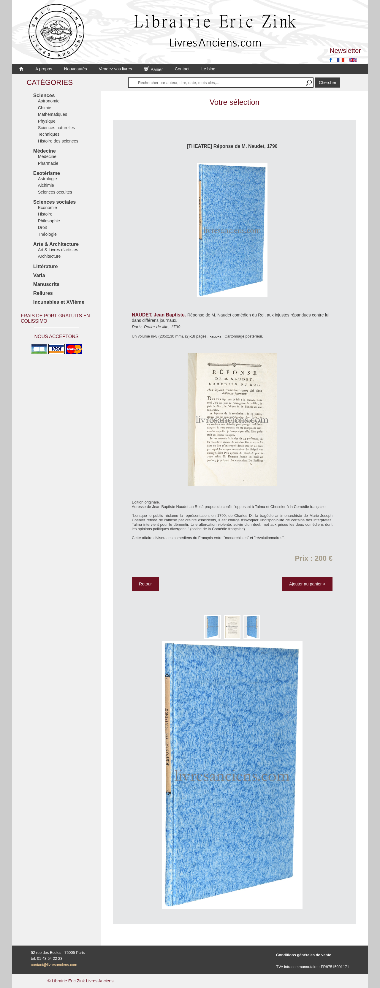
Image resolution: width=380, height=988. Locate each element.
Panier (153, 69)
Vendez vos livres (115, 68)
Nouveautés (75, 68)
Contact (182, 68)
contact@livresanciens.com (54, 964)
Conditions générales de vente (303, 955)
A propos (43, 68)
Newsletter (345, 50)
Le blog (208, 68)
